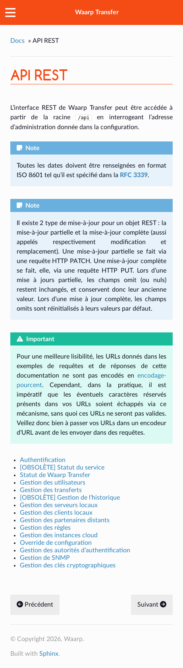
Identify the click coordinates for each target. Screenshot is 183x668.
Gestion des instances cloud (59, 535)
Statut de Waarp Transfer (55, 475)
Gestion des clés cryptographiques (68, 565)
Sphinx (48, 654)
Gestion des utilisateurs (52, 482)
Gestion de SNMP (45, 558)
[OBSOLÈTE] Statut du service (62, 467)
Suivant (151, 604)
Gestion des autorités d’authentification (75, 550)
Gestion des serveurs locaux (59, 505)
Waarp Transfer (97, 12)
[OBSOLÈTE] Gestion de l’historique (70, 497)
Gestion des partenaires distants (65, 520)
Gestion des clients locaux (56, 513)
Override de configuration (56, 543)
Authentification (42, 460)
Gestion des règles (45, 528)
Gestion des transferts (51, 490)
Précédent (35, 604)
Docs (17, 41)
